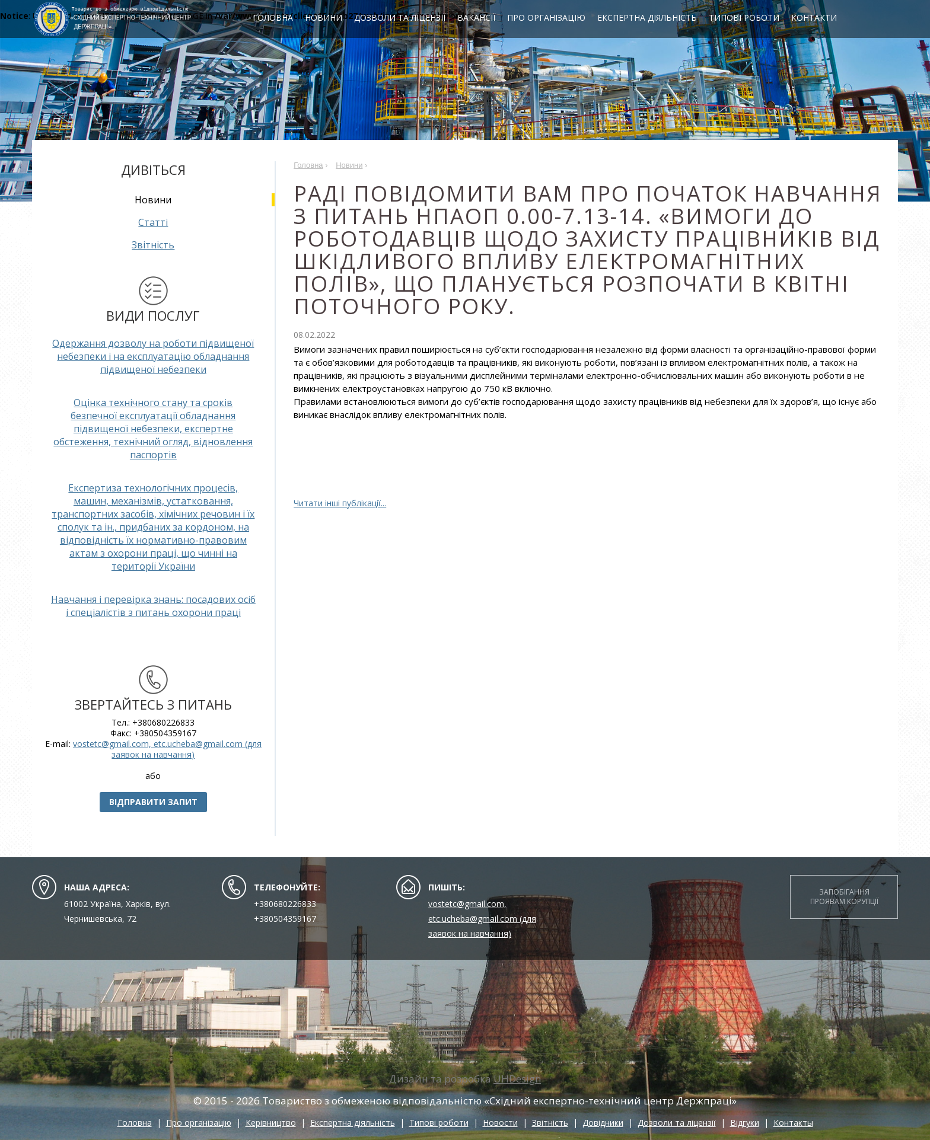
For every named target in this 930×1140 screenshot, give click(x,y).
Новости (500, 1122)
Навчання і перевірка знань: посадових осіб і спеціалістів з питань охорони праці (153, 606)
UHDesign (517, 1078)
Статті (153, 222)
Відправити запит (153, 801)
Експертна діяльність (652, 18)
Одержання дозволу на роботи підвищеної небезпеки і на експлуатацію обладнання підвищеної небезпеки (153, 356)
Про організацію (551, 18)
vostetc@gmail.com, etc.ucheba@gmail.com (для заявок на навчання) (167, 749)
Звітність (153, 244)
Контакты (793, 1122)
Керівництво (271, 1122)
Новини (328, 18)
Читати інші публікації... (340, 503)
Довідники (602, 1122)
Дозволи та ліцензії (404, 18)
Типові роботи (749, 18)
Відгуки (744, 1122)
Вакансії (481, 18)
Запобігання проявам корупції (844, 896)
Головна (277, 18)
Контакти (819, 18)
